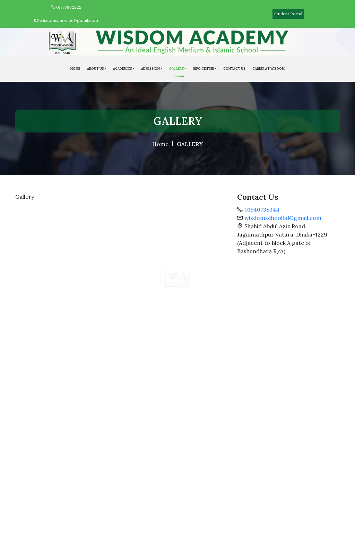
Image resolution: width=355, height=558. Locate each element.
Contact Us (234, 68)
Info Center (203, 68)
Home (160, 144)
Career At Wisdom (268, 68)
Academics (122, 68)
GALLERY (176, 68)
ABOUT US (95, 68)
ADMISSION (150, 68)
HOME (75, 68)
